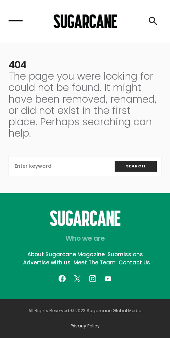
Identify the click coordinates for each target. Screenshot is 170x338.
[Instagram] (92, 278)
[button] (15, 21)
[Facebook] (62, 278)
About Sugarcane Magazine (66, 254)
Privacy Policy (85, 326)
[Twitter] (77, 278)
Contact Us (134, 262)
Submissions (125, 254)
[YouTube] (107, 278)
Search (136, 166)
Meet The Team (94, 262)
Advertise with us (47, 262)
